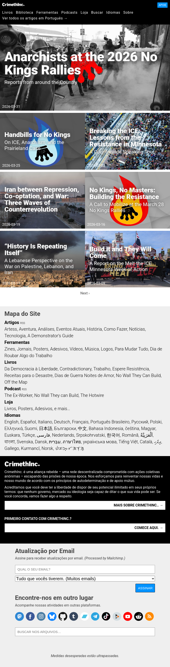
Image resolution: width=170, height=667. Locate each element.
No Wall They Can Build (138, 375)
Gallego (11, 448)
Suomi (31, 428)
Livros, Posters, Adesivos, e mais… (37, 408)
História (94, 329)
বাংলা (9, 441)
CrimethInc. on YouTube (127, 616)
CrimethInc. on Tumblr (73, 616)
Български (65, 428)
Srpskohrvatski (90, 435)
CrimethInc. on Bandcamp (84, 616)
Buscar (97, 12)
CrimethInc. (13, 4)
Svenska (25, 441)
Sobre (128, 12)
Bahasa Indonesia (106, 428)
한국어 (113, 435)
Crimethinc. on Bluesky (52, 616)
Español (28, 421)
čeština (132, 428)
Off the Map (15, 382)
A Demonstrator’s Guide (50, 335)
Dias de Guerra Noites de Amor (84, 375)
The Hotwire (92, 395)
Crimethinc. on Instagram (41, 616)
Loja (84, 12)
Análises (46, 329)
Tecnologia (15, 335)
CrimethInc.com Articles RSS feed (149, 616)
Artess (10, 329)
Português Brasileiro (110, 421)
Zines (9, 349)
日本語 (45, 428)
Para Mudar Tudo (131, 349)
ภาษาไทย (72, 441)
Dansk (41, 441)
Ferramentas (47, 12)
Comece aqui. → (149, 528)
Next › (85, 293)
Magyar (148, 428)
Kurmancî (30, 448)
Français (80, 421)
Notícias (137, 329)
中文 (82, 428)
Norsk (47, 448)
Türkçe (28, 435)
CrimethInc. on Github (62, 616)
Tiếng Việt (128, 441)
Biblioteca (24, 12)
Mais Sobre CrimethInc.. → (138, 505)
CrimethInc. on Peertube (116, 616)
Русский (139, 421)
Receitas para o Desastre (28, 375)
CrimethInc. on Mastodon (19, 616)
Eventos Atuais (70, 329)
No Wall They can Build (56, 395)
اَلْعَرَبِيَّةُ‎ (146, 435)
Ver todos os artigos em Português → (35, 18)
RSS (22, 323)
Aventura (27, 329)
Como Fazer (115, 329)
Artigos (11, 322)
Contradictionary (75, 368)
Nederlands (63, 435)
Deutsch (62, 421)
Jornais (24, 349)
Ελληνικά (13, 428)
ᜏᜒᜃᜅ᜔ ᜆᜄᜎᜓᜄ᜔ (69, 448)
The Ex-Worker (18, 395)
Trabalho (101, 368)
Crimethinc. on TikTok (106, 616)
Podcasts (69, 12)
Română (130, 435)
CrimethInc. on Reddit (138, 616)
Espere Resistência (130, 368)
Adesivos (59, 349)
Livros (7, 12)
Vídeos (76, 349)
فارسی (43, 435)
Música (92, 349)
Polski (156, 421)
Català (146, 441)
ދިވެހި (157, 441)
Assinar (145, 588)
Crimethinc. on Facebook (30, 616)
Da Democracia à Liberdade (31, 368)
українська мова (100, 441)
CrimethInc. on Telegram (95, 616)
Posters (40, 349)
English (11, 421)
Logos (107, 349)
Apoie (162, 5)
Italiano (45, 421)
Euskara (12, 435)
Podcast (12, 388)
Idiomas (113, 12)
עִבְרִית (55, 441)
